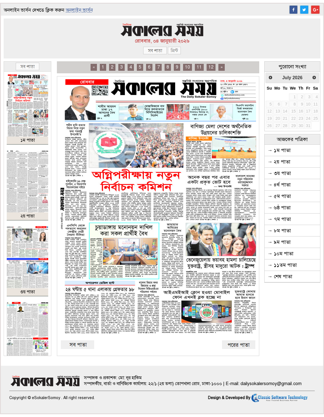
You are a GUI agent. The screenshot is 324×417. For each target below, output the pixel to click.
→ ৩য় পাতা (279, 173)
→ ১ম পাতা (279, 150)
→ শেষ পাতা (279, 276)
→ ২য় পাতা (278, 162)
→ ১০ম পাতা (280, 253)
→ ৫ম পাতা (279, 196)
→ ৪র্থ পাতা (279, 185)
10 (187, 67)
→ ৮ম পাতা (279, 231)
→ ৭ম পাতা (279, 219)
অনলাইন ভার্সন (79, 10)
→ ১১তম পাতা (282, 265)
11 (199, 67)
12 (211, 67)
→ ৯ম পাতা (279, 242)
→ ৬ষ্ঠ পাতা (279, 208)
